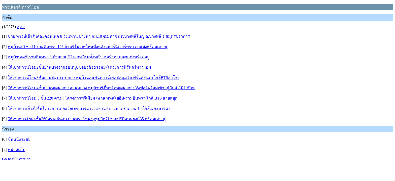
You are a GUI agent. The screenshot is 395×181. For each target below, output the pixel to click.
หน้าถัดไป (16, 150)
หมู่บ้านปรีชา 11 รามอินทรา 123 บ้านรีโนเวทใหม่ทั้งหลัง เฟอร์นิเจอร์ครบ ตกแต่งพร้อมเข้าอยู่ (88, 46)
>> (22, 27)
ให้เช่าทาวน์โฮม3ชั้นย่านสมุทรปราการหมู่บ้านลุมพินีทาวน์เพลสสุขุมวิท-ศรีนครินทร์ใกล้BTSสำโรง (94, 77)
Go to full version (16, 159)
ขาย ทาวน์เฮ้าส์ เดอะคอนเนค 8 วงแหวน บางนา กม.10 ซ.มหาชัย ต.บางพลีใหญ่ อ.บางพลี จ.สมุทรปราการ (99, 36)
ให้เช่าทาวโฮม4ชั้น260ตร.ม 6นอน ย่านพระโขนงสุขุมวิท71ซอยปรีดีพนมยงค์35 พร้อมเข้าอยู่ (87, 119)
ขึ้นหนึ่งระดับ (19, 139)
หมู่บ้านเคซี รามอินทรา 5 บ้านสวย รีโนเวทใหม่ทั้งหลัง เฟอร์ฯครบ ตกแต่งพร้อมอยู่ (78, 57)
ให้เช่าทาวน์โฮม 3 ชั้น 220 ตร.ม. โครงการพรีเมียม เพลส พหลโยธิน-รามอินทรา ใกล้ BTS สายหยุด (93, 98)
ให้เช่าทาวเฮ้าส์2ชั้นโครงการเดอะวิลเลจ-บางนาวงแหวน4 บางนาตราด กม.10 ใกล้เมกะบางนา (89, 108)
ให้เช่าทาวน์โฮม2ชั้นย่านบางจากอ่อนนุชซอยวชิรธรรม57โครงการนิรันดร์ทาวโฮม (79, 67)
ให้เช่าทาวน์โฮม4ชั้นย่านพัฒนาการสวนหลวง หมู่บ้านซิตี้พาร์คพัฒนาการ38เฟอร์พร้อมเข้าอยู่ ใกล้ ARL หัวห (101, 88)
